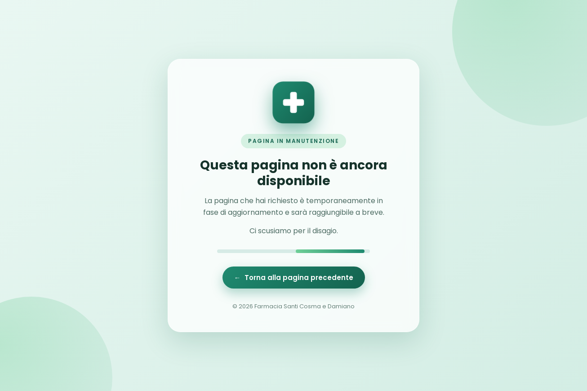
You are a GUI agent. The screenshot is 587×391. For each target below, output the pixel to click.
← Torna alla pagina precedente (293, 277)
